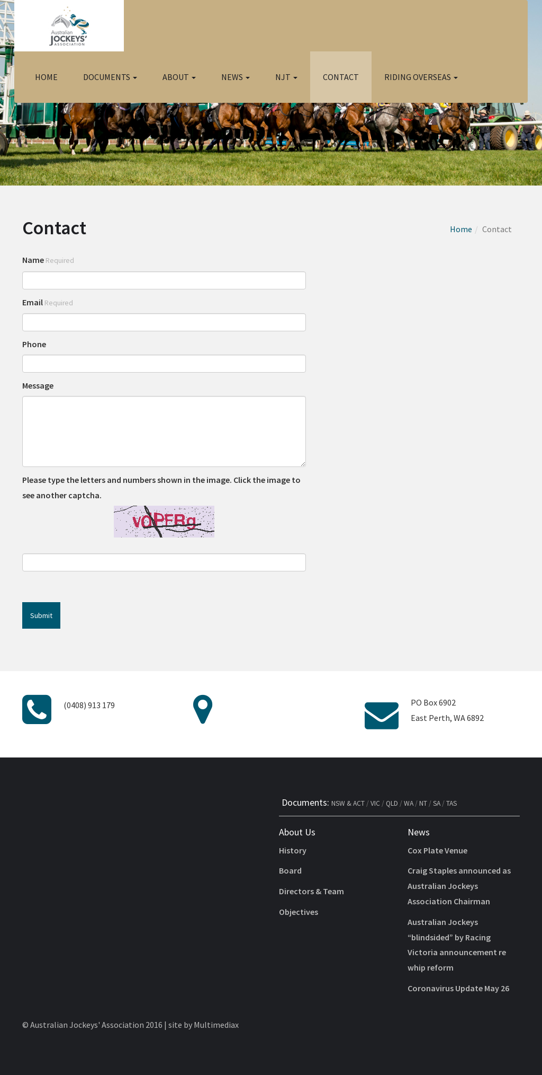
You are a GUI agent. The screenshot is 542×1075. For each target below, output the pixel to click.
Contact (341, 77)
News (235, 77)
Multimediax (216, 1024)
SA (436, 803)
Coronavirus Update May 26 (458, 988)
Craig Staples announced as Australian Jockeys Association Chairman (459, 885)
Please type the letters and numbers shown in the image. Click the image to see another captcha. (161, 487)
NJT (286, 77)
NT (423, 803)
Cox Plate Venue (437, 850)
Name (48, 259)
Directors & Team (311, 891)
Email (47, 302)
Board (290, 870)
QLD (392, 803)
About (179, 77)
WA (408, 803)
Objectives (298, 911)
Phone (34, 344)
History (292, 850)
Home (46, 77)
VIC (375, 803)
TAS (451, 803)
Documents (110, 77)
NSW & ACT (348, 803)
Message (37, 385)
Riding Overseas (421, 77)
